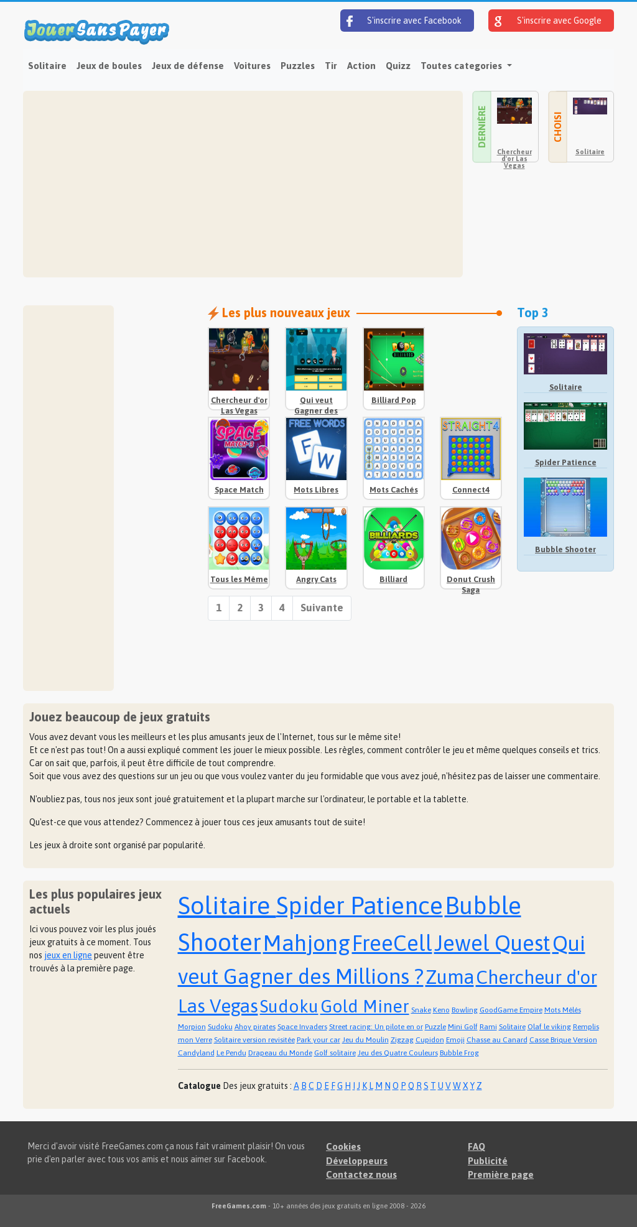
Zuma (449, 977)
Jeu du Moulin (365, 1039)
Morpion (192, 1026)
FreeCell (392, 942)
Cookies (343, 1146)
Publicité (488, 1160)
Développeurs (357, 1160)
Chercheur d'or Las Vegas (514, 158)
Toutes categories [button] (462, 65)
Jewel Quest (492, 942)
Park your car (318, 1039)
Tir (331, 65)
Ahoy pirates (255, 1026)
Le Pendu (231, 1053)
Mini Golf (463, 1026)
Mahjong (306, 943)
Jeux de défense (188, 65)
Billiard (393, 579)
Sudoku (289, 1006)
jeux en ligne (68, 955)
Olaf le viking (549, 1026)
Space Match (239, 489)
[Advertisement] (243, 184)
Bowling (465, 1010)
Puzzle (435, 1026)
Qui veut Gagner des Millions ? (316, 411)
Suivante (321, 607)
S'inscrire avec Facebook (404, 21)
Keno (441, 1010)
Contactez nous (361, 1174)
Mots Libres (316, 489)
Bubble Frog (459, 1053)
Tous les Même (239, 579)
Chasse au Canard (497, 1039)
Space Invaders (302, 1026)
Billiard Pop (393, 400)
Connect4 (471, 489)
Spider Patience (566, 462)
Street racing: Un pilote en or (376, 1026)
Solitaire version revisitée (254, 1039)
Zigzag (402, 1039)
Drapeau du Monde (280, 1053)
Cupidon (430, 1039)
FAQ (476, 1146)
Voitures (252, 65)
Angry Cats (316, 579)
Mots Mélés (562, 1010)
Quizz (398, 65)
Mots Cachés (394, 489)
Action (361, 65)
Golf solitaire (335, 1053)
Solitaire (47, 65)
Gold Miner (364, 1006)
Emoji (455, 1039)
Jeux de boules (109, 65)
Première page (501, 1174)
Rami (488, 1026)
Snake (421, 1010)
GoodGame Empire (511, 1010)
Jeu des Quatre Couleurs (398, 1053)
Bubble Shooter (565, 549)
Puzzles (298, 65)
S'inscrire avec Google (548, 21)
